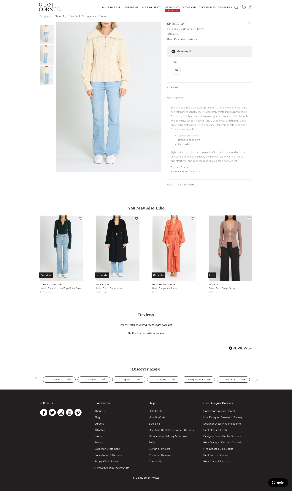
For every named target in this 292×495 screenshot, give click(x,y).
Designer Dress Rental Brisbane (222, 436)
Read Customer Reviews (182, 39)
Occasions (189, 7)
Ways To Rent (111, 7)
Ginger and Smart (164, 284)
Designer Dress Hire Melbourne (222, 423)
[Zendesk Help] (278, 482)
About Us (100, 411)
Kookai (213, 284)
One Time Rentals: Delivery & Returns (171, 430)
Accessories (207, 7)
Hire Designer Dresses (218, 403)
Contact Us (155, 461)
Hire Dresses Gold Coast (218, 448)
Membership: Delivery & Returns (168, 436)
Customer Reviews (160, 455)
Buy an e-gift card (159, 448)
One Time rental (152, 7)
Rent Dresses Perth (215, 430)
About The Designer (208, 185)
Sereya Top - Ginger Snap (222, 288)
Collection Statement (107, 448)
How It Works (157, 417)
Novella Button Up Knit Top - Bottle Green (61, 288)
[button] (146, 332)
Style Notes (208, 98)
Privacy (98, 442)
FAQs (152, 442)
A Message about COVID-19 (111, 467)
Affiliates (99, 430)
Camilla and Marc (52, 284)
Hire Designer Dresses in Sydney (222, 417)
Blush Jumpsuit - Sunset (165, 288)
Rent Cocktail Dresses (216, 461)
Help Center (156, 411)
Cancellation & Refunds (108, 455)
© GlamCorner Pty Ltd (146, 477)
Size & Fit (208, 88)
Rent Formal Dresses (215, 455)
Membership (131, 7)
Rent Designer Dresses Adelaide (222, 442)
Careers (99, 423)
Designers (225, 7)
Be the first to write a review (146, 333)
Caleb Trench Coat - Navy (109, 288)
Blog (97, 417)
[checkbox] (173, 51)
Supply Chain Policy (106, 461)
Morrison (103, 284)
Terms (98, 436)
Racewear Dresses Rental (219, 411)
